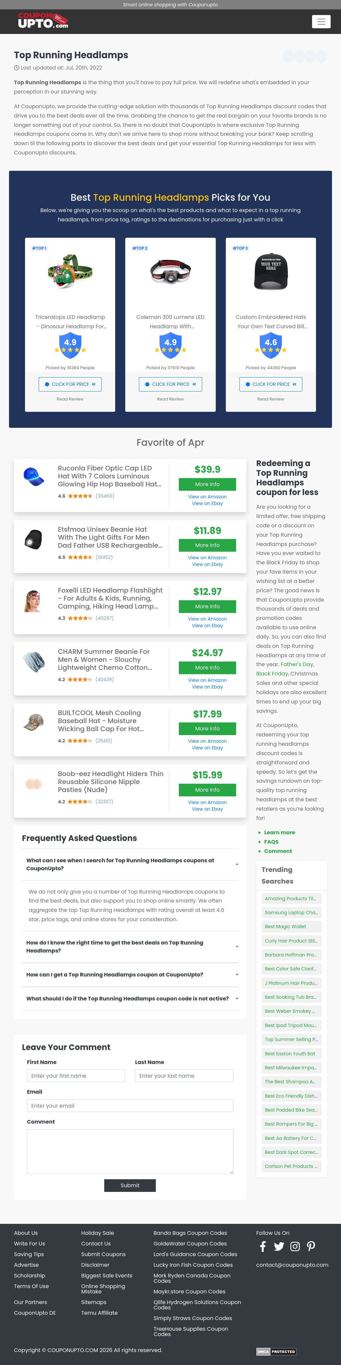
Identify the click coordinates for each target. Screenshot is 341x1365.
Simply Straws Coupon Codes (193, 1318)
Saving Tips (29, 1254)
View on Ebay (207, 503)
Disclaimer (95, 1265)
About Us (26, 1233)
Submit (130, 1185)
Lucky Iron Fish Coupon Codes (193, 1265)
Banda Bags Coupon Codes (190, 1233)
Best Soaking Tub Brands (293, 997)
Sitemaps (94, 1302)
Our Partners (30, 1302)
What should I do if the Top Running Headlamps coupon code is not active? (127, 998)
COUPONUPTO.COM (72, 1350)
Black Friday (272, 674)
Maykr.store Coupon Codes (189, 1291)
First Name (42, 1062)
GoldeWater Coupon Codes (190, 1243)
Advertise (26, 1265)
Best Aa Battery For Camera (297, 1138)
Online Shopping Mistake (103, 1288)
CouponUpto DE (35, 1313)
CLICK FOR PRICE (70, 384)
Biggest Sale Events (107, 1275)
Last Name (149, 1062)
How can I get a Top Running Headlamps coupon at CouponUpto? (114, 974)
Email (34, 1092)
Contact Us (96, 1243)
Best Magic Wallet (285, 926)
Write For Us (29, 1243)
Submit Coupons (103, 1254)
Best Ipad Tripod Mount (292, 1025)
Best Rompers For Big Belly (295, 1124)
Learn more (279, 832)
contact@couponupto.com (292, 1265)
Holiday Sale (97, 1233)
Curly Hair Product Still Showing (301, 941)
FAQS (271, 842)
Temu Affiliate (99, 1313)
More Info (207, 484)
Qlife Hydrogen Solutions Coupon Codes (197, 1304)
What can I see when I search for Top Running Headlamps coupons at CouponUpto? (120, 864)
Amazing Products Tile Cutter (298, 898)
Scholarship (29, 1275)
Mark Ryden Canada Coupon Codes (192, 1278)
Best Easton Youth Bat (290, 1053)
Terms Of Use (31, 1286)
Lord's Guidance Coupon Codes (195, 1254)
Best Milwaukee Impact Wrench (301, 1067)
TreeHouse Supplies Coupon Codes (191, 1331)
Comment (41, 1122)
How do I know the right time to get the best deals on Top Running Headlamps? (114, 947)
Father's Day (297, 664)
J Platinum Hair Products (293, 983)
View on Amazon (207, 496)
